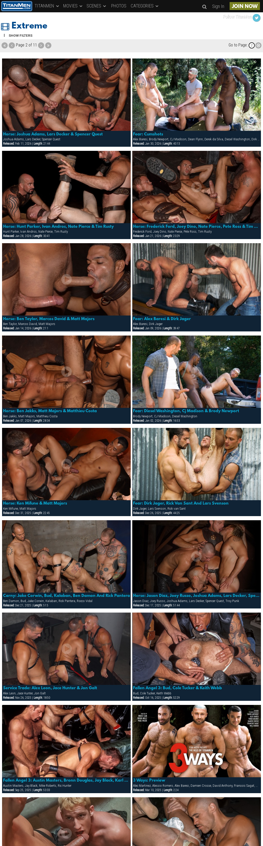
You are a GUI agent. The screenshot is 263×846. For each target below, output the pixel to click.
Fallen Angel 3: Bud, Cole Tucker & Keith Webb (177, 688)
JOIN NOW (245, 6)
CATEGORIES (145, 5)
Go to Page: (238, 45)
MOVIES (73, 5)
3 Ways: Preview (149, 780)
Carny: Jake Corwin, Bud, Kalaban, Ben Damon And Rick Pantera (66, 596)
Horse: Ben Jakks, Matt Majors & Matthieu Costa (50, 411)
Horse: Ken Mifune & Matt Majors (35, 503)
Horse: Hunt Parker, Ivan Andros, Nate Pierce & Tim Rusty (58, 226)
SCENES (97, 5)
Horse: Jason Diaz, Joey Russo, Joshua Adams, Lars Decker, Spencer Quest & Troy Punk (196, 596)
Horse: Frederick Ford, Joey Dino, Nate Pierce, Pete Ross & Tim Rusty (196, 226)
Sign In (218, 6)
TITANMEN (47, 5)
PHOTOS (118, 5)
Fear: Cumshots (148, 134)
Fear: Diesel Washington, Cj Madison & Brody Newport (186, 411)
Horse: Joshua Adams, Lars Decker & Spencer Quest (53, 134)
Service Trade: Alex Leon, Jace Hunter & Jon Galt (50, 688)
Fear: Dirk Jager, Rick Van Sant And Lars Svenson (181, 503)
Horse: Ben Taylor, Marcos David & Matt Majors (49, 319)
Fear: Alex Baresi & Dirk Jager (162, 319)
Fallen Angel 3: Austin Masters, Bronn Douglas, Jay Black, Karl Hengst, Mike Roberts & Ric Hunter (66, 780)
